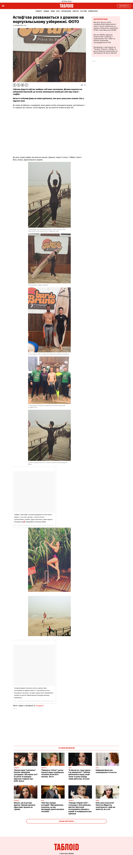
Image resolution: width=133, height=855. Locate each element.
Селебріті (38, 11)
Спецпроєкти (93, 11)
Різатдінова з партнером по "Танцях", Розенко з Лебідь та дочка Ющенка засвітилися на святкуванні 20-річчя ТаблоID (106, 50)
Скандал (46, 11)
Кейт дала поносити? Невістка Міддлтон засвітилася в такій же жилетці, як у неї (105, 806)
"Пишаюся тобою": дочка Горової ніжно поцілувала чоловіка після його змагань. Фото (52, 773)
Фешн (53, 11)
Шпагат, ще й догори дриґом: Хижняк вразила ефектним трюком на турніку (24, 806)
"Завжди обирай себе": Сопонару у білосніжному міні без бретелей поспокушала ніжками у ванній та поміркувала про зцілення (80, 808)
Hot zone (83, 11)
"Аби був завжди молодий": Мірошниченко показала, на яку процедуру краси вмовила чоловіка (52, 807)
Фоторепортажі (101, 19)
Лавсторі (76, 11)
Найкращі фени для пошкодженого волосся (106, 771)
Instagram (39, 705)
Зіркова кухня (66, 11)
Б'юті (58, 11)
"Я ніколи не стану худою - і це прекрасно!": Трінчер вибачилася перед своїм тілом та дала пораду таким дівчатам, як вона (80, 774)
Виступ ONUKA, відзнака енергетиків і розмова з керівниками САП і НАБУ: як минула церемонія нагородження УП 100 (104, 39)
